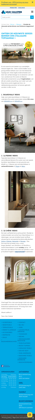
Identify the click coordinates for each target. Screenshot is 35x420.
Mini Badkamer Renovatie (24, 339)
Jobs (20, 327)
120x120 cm (18, 101)
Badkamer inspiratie (22, 359)
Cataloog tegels (25, 348)
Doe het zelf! (23, 350)
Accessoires (7, 332)
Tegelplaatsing (24, 343)
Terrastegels (7, 327)
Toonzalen (23, 334)
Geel (21, 383)
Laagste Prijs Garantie (23, 330)
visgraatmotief (20, 252)
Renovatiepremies (25, 362)
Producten (13, 8)
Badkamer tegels (25, 355)
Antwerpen (24, 372)
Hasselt (22, 392)
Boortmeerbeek (26, 401)
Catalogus (21, 8)
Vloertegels (7, 322)
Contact (22, 322)
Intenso (9, 241)
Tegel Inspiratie (25, 353)
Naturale (15, 241)
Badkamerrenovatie (9, 341)
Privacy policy (6, 417)
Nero (23, 166)
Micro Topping (24, 345)
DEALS (4, 337)
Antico (3, 241)
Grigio (17, 166)
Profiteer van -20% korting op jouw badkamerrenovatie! (14, 3)
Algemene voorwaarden (20, 417)
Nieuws (19, 24)
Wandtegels (7, 325)
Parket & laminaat (9, 330)
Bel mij (21, 325)
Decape (23, 241)
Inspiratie (6, 335)
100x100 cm (8, 101)
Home (12, 24)
